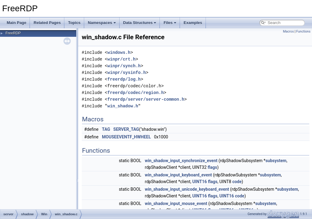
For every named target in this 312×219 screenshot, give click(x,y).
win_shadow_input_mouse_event (176, 203)
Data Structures (139, 22)
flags (212, 167)
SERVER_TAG (126, 129)
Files (169, 22)
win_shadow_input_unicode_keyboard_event (187, 189)
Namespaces (102, 22)
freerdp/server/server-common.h (145, 99)
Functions (303, 31)
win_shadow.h (122, 106)
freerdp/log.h (124, 79)
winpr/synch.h (124, 66)
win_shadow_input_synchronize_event (181, 160)
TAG (106, 129)
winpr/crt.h (121, 59)
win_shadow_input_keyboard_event (178, 174)
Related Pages (47, 22)
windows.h (119, 52)
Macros (288, 31)
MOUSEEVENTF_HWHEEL (126, 136)
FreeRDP (13, 33)
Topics (74, 22)
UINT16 (199, 181)
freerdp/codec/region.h (135, 93)
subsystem (275, 160)
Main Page (16, 22)
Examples (193, 22)
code (237, 181)
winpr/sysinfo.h (126, 72)
